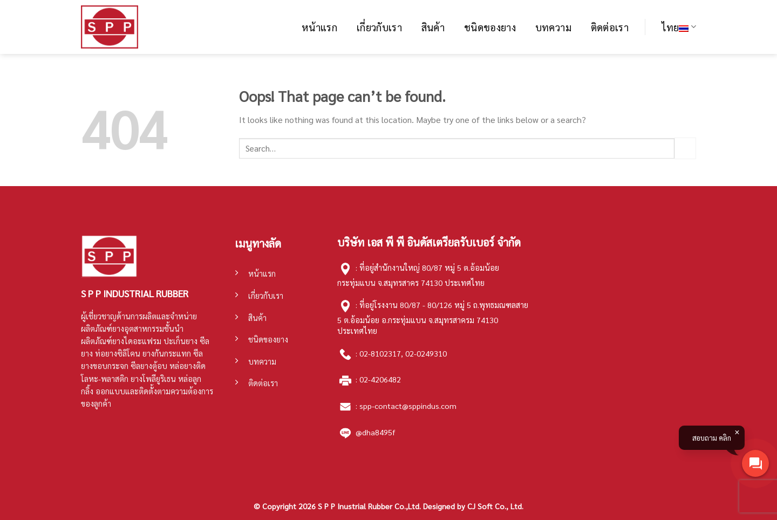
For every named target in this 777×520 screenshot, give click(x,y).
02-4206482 (380, 379)
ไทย (679, 26)
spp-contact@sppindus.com (407, 405)
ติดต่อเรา (610, 26)
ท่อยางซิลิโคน (117, 353)
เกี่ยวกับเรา (379, 26)
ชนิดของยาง (490, 26)
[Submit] (685, 148)
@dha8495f (375, 432)
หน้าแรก (319, 26)
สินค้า (433, 26)
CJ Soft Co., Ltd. (495, 506)
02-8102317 (380, 353)
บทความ (553, 26)
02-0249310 (426, 353)
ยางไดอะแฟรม (136, 341)
